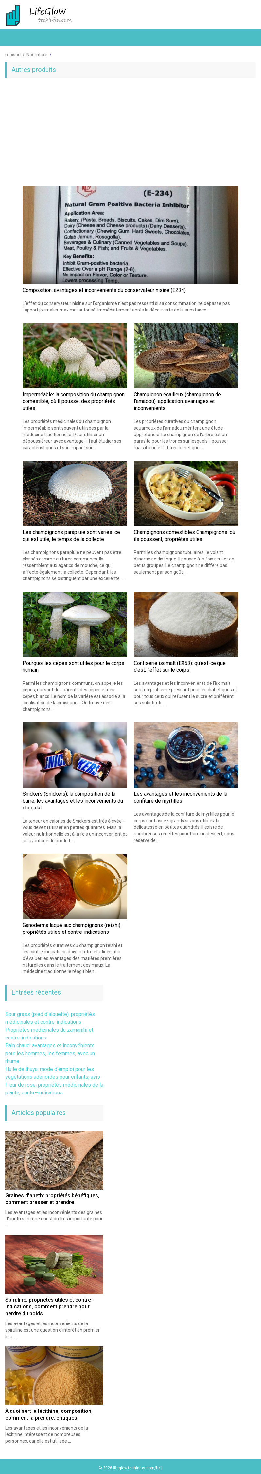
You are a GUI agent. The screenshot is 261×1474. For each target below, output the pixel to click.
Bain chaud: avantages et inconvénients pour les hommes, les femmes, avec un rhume (50, 1053)
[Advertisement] (130, 133)
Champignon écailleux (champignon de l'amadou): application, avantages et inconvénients (177, 401)
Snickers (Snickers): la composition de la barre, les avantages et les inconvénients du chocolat (73, 801)
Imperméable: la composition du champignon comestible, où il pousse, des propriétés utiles (74, 401)
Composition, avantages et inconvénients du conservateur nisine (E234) (104, 290)
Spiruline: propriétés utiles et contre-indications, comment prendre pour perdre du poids (49, 1307)
